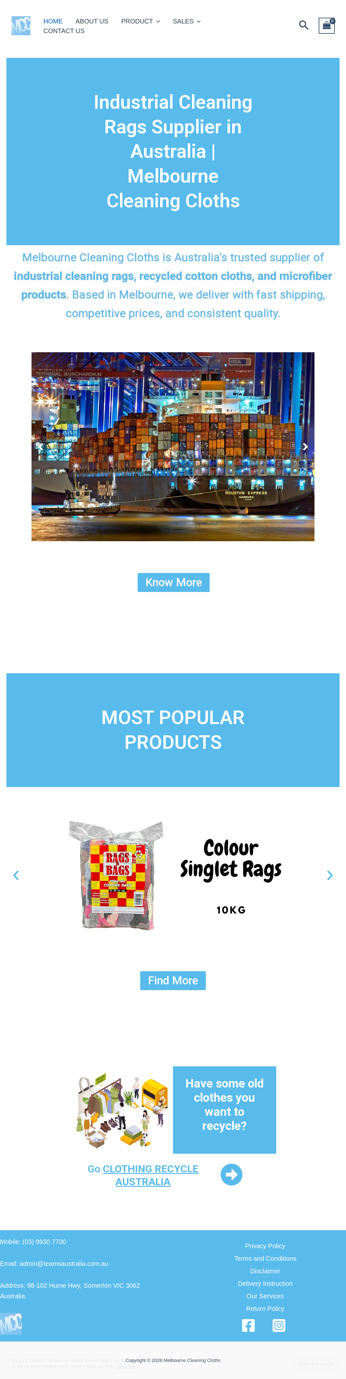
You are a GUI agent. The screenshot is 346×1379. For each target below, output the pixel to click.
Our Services (265, 1296)
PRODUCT (140, 21)
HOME (53, 21)
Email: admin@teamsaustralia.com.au (54, 1263)
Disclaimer (265, 1271)
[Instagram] (279, 1325)
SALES (187, 21)
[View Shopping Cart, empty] (327, 26)
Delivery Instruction (265, 1283)
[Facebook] (248, 1325)
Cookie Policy (127, 1366)
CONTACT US (64, 30)
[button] (304, 26)
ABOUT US (92, 21)
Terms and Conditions (265, 1258)
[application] (156, 21)
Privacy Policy (265, 1245)
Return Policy (265, 1308)
